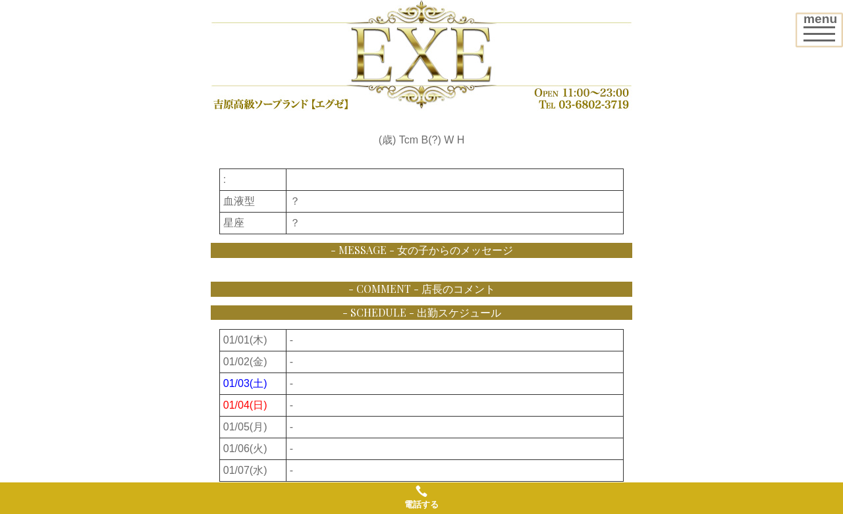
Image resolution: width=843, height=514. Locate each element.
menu (823, 25)
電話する (421, 496)
